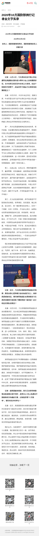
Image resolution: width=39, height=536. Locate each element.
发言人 (4, 10)
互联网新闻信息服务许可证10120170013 (22, 530)
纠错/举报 (7, 530)
